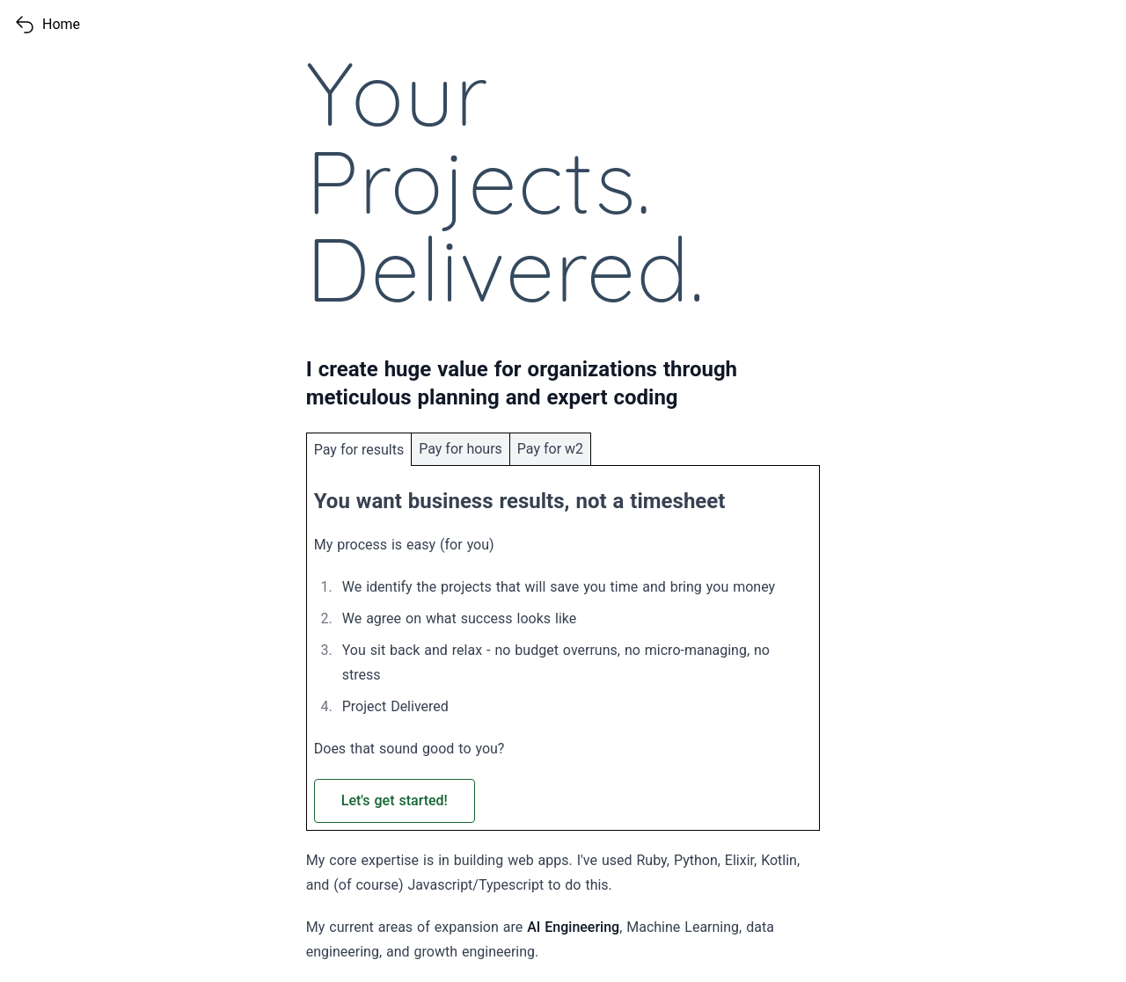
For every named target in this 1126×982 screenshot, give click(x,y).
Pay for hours (460, 448)
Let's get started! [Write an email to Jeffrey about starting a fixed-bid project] (394, 800)
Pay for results (359, 449)
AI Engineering (573, 927)
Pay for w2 (550, 448)
